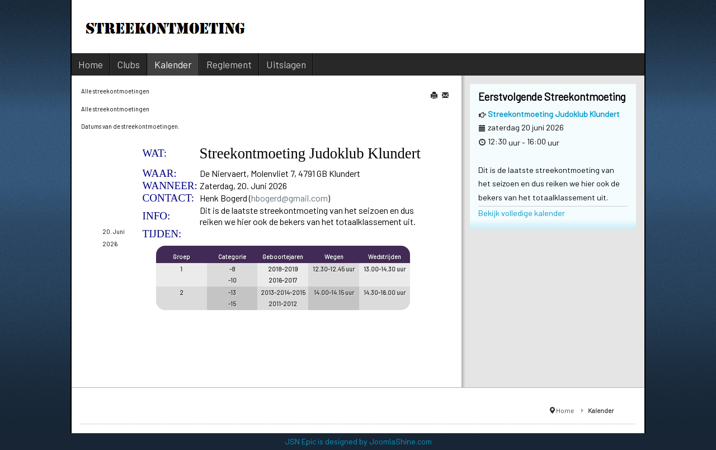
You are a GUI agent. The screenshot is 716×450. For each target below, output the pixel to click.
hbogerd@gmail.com (289, 198)
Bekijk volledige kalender (521, 213)
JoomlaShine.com (400, 441)
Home (565, 410)
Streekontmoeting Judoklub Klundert (554, 114)
